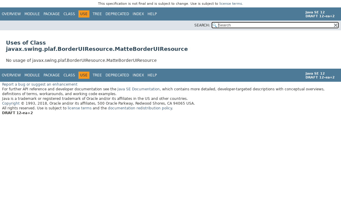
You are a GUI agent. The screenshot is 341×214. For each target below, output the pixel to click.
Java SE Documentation (138, 89)
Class (69, 14)
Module (32, 14)
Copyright (11, 103)
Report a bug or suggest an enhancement (40, 84)
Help (152, 14)
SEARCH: (202, 25)
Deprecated (117, 14)
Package (52, 14)
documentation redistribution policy (140, 108)
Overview (11, 14)
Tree (97, 14)
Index (138, 14)
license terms (230, 4)
